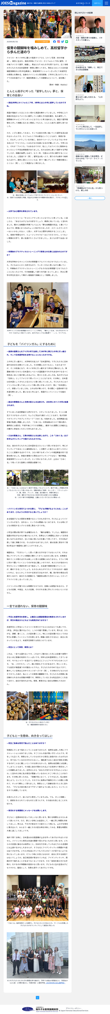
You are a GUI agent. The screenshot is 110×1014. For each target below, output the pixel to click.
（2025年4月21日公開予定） (55, 983)
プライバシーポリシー (73, 1008)
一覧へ (90, 198)
